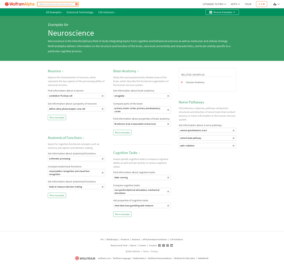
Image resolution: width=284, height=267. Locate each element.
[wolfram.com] (85, 258)
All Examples (54, 12)
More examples (57, 117)
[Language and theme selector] (277, 4)
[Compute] (76, 4)
